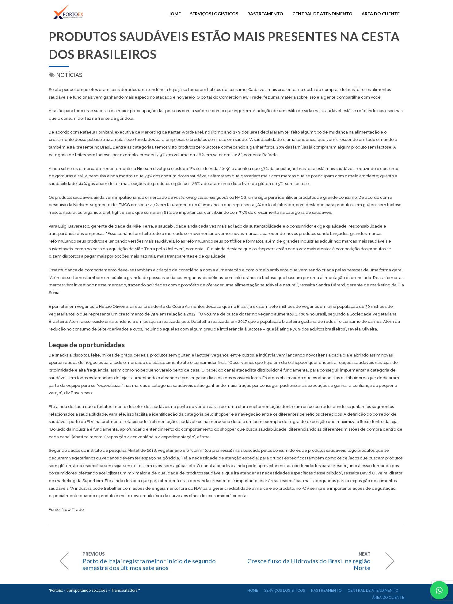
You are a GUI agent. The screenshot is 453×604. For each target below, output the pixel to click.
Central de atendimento (322, 13)
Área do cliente (381, 13)
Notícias (69, 75)
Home (174, 13)
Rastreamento (265, 13)
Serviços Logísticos (214, 13)
